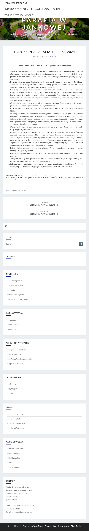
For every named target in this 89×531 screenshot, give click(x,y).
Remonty (11, 290)
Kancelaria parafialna (15, 281)
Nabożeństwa (12, 324)
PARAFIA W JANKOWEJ (16, 2)
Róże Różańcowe (14, 354)
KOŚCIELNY (12, 384)
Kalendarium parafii (15, 414)
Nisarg (55, 526)
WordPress (38, 526)
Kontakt (57, 9)
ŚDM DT (10, 462)
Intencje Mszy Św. (40, 9)
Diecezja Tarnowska (15, 448)
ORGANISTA (12, 389)
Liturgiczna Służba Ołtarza (17, 350)
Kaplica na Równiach (15, 428)
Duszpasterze (12, 320)
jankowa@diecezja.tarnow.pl (23, 512)
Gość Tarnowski (13, 453)
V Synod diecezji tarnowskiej (19, 15)
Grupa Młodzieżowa (15, 363)
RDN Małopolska (14, 458)
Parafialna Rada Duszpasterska (19, 359)
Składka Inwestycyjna (15, 294)
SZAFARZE (11, 393)
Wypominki (11, 329)
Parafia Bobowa (13, 467)
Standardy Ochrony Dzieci (17, 299)
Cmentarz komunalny (16, 423)
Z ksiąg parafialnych (15, 285)
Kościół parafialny (14, 419)
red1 (54, 56)
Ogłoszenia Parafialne (16, 9)
